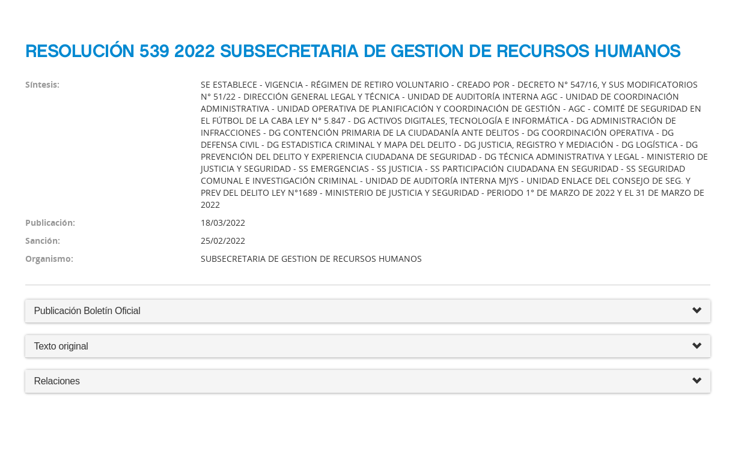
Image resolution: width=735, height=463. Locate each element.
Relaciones (367, 381)
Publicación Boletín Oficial (87, 311)
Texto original (61, 346)
